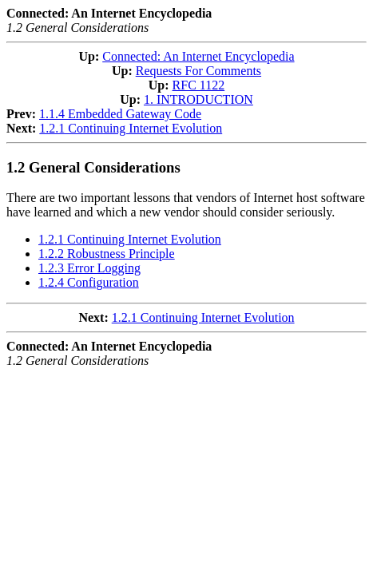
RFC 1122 (199, 85)
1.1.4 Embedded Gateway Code (120, 114)
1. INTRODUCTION (198, 99)
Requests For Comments (198, 70)
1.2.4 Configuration (88, 282)
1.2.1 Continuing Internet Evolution (130, 128)
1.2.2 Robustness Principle (106, 253)
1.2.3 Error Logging (89, 268)
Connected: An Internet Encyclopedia (198, 56)
